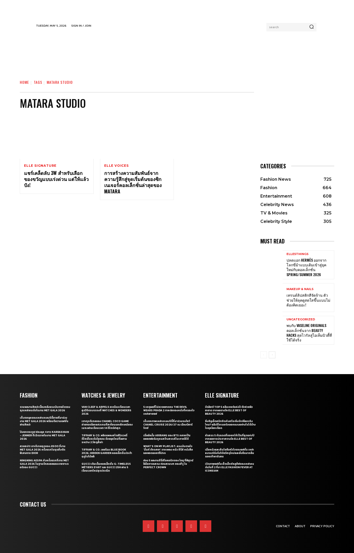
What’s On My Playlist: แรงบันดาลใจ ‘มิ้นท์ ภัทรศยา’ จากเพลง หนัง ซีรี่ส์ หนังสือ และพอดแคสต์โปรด (168, 449)
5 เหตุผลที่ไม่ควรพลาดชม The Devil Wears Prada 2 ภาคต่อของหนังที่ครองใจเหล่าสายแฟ (168, 410)
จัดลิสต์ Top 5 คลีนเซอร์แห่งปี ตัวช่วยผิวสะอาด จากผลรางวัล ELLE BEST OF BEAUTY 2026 (229, 410)
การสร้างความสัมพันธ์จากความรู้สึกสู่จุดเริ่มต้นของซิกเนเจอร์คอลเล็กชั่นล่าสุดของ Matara (133, 182)
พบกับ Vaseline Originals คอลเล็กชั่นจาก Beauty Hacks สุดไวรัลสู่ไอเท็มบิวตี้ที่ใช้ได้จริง (309, 332)
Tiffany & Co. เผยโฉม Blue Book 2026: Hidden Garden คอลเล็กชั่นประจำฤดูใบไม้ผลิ (107, 453)
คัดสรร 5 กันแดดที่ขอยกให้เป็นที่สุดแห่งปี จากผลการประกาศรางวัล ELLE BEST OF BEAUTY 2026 (229, 438)
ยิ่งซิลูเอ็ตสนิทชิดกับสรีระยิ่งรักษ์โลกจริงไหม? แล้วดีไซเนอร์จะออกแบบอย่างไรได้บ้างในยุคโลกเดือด (230, 424)
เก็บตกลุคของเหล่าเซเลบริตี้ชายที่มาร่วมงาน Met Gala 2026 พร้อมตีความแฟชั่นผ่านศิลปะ (44, 421)
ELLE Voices (116, 165)
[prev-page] (263, 354)
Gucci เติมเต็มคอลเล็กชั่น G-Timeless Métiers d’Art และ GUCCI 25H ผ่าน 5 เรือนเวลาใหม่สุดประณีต (106, 467)
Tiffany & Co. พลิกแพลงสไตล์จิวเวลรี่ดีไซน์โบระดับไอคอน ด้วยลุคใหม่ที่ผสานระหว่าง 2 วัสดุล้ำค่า (104, 438)
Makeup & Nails (300, 289)
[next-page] (272, 354)
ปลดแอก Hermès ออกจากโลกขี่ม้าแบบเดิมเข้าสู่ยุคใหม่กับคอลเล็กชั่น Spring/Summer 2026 (306, 267)
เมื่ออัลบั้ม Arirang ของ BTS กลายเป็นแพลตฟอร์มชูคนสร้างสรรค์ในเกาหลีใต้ (166, 437)
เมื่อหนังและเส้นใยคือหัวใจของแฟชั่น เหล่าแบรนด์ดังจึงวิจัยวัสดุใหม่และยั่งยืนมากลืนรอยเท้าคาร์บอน (229, 453)
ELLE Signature (40, 165)
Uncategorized (300, 319)
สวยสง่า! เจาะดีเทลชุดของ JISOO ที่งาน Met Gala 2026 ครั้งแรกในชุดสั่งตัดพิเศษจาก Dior (42, 449)
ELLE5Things (297, 254)
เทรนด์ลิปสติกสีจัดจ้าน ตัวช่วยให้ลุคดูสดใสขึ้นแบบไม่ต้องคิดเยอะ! (308, 299)
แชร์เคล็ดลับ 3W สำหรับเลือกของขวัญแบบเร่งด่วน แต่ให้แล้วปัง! (56, 179)
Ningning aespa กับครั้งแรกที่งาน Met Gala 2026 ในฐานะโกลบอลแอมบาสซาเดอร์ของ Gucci (44, 463)
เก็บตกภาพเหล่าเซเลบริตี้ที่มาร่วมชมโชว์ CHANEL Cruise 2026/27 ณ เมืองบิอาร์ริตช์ (168, 424)
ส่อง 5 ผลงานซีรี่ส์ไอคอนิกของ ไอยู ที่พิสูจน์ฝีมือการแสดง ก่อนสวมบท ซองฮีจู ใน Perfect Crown (168, 463)
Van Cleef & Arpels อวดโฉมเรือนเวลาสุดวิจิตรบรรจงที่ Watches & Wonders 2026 (106, 410)
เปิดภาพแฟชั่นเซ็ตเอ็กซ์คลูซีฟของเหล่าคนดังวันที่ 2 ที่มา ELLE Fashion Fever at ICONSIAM (229, 467)
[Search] (312, 27)
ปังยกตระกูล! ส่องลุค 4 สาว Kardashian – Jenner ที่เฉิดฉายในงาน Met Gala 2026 (44, 435)
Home (24, 82)
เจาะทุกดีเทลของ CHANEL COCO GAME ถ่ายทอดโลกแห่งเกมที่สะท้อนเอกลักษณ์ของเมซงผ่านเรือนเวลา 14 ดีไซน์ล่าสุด (107, 424)
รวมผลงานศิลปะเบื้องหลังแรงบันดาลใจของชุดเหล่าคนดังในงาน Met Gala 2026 (45, 408)
